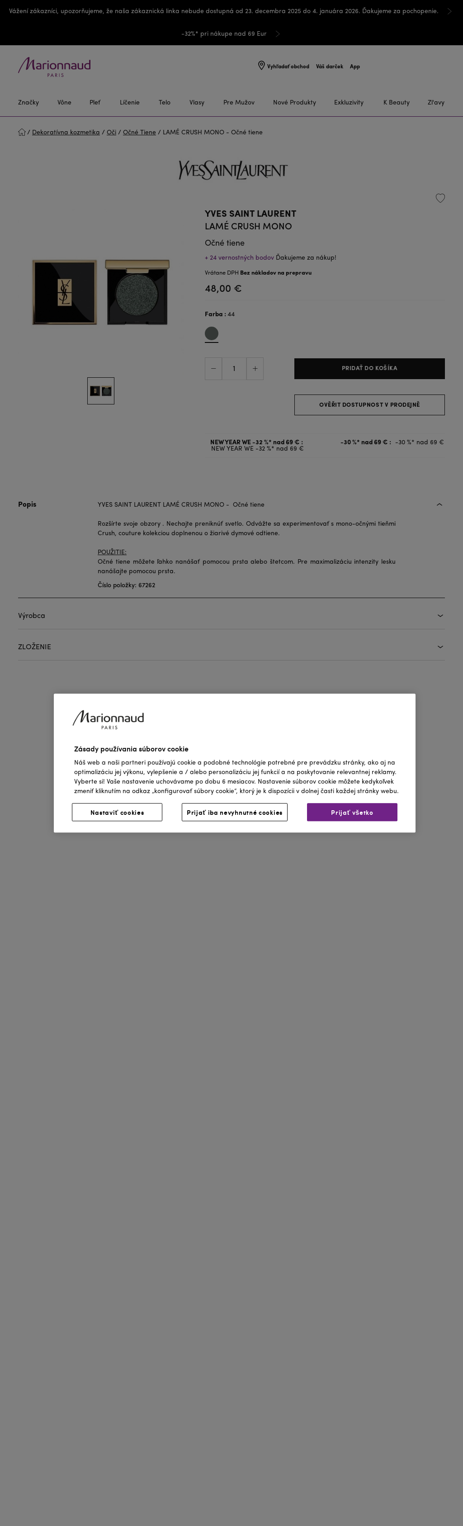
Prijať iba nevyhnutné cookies (235, 812)
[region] (235, 763)
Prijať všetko (352, 812)
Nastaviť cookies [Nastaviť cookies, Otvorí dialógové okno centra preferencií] (117, 812)
